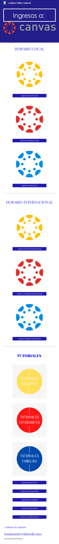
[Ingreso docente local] (29, 95)
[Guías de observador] (29, 508)
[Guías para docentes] (29, 482)
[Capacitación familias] (29, 500)
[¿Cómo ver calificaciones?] (29, 517)
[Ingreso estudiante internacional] (29, 294)
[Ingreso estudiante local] (29, 140)
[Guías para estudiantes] (29, 491)
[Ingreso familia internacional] (29, 338)
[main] (29, 15)
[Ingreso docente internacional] (29, 249)
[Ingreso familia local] (29, 185)
